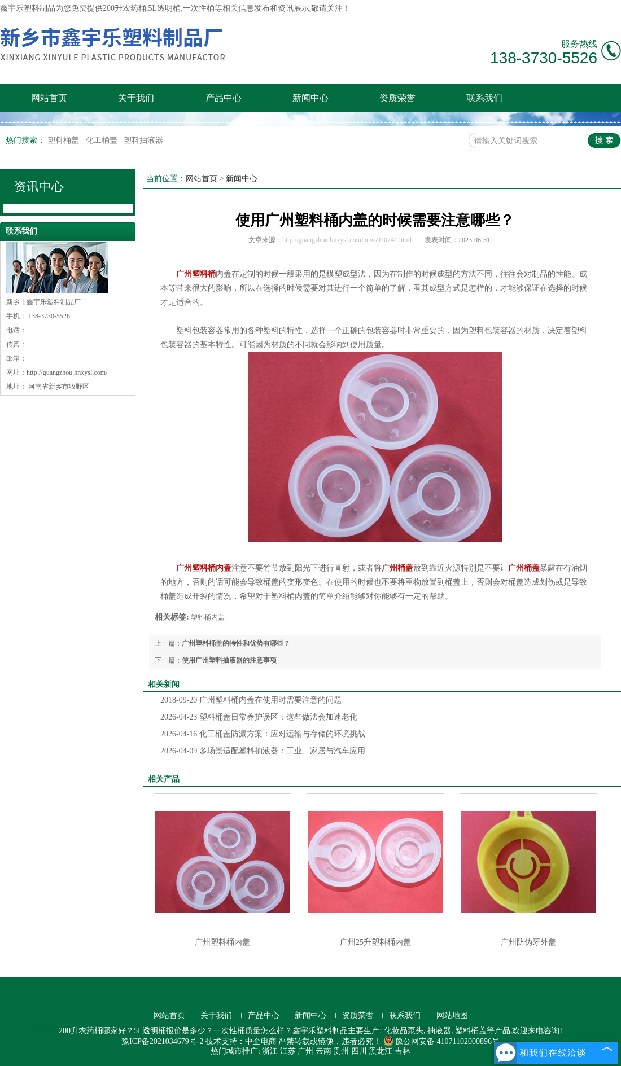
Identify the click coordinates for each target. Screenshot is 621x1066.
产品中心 (223, 98)
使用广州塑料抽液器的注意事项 (229, 660)
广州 (305, 1051)
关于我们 (136, 98)
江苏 (288, 1051)
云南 (323, 1051)
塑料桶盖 (64, 140)
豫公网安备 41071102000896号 (441, 1041)
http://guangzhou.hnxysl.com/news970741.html (347, 240)
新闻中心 (310, 98)
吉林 (402, 1051)
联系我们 (484, 98)
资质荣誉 (397, 98)
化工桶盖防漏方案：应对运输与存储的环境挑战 (262, 734)
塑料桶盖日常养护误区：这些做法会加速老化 (258, 717)
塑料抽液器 (143, 140)
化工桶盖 (103, 140)
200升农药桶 (124, 8)
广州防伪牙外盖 (528, 942)
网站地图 (452, 1015)
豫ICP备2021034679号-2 (162, 1041)
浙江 (270, 1051)
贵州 (341, 1051)
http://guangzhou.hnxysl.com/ (67, 372)
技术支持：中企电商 (241, 1041)
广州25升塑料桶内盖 (375, 942)
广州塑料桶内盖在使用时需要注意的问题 (251, 700)
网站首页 (49, 98)
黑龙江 (380, 1051)
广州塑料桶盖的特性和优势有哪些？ (236, 643)
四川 (359, 1051)
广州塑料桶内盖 (222, 942)
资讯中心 (39, 186)
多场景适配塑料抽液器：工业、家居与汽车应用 (262, 751)
